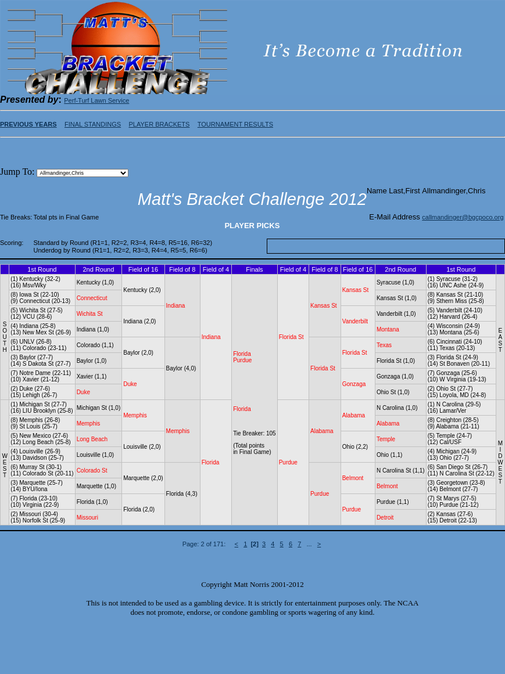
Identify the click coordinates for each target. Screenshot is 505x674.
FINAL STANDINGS (93, 124)
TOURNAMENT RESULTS (235, 124)
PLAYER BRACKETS (158, 124)
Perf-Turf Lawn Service (96, 100)
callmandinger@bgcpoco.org (462, 217)
